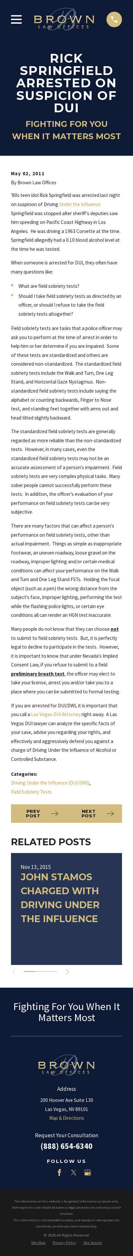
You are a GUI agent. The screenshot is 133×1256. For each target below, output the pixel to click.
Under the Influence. (80, 204)
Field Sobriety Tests (31, 792)
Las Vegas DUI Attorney (56, 714)
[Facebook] (59, 1172)
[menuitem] (38, 1242)
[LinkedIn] (45, 1172)
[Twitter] (73, 1172)
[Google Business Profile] (87, 1172)
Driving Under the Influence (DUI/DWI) (50, 783)
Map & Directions (66, 1118)
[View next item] (67, 971)
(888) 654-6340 (66, 1146)
